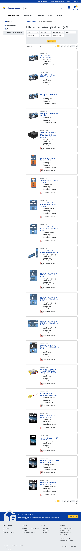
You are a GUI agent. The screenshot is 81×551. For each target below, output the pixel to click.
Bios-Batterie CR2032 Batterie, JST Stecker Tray (48, 394)
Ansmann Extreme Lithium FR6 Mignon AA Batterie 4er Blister (49, 274)
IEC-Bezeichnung (46, 35)
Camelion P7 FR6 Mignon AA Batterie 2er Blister (49, 483)
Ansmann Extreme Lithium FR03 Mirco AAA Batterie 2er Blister (49, 228)
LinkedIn (45, 532)
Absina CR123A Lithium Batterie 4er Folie (47, 56)
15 (76, 46)
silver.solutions (13, 550)
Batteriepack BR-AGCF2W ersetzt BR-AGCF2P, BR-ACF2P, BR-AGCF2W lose (48, 371)
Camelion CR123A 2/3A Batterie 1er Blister (47, 416)
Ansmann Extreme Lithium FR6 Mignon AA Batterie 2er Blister (49, 298)
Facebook (45, 528)
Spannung (46, 32)
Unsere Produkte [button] (12, 16)
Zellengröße (33, 35)
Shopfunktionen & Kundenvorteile (30, 528)
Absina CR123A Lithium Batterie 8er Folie (47, 76)
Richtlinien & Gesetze (8, 532)
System (70, 32)
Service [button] (51, 16)
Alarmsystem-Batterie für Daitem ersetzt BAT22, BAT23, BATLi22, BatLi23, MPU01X (48, 135)
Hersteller (33, 32)
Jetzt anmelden (73, 517)
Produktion (41, 16)
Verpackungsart (58, 32)
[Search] (41, 8)
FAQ (4, 530)
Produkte (28, 21)
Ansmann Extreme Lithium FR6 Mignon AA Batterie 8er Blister (49, 323)
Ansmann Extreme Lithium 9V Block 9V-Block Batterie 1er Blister (48, 204)
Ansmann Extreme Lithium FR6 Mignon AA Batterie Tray (49, 251)
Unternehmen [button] (29, 16)
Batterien (34, 21)
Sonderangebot (58, 35)
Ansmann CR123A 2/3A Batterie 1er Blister (47, 159)
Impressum (64, 546)
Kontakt (59, 16)
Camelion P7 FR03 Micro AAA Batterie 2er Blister (49, 461)
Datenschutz (73, 546)
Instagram (45, 530)
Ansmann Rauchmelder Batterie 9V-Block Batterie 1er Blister (49, 347)
